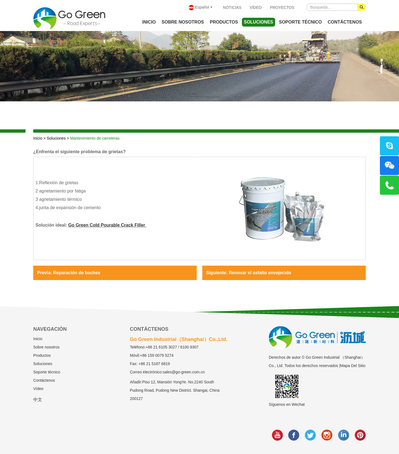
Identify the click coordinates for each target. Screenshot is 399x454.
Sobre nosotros (183, 22)
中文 (37, 399)
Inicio (149, 22)
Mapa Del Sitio (352, 365)
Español (199, 7)
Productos (224, 22)
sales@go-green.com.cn (184, 372)
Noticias (232, 7)
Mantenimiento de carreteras (94, 138)
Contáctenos (345, 22)
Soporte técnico (300, 22)
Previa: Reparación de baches (68, 272)
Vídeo (256, 7)
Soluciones (258, 22)
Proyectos (282, 7)
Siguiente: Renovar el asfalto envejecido (248, 272)
